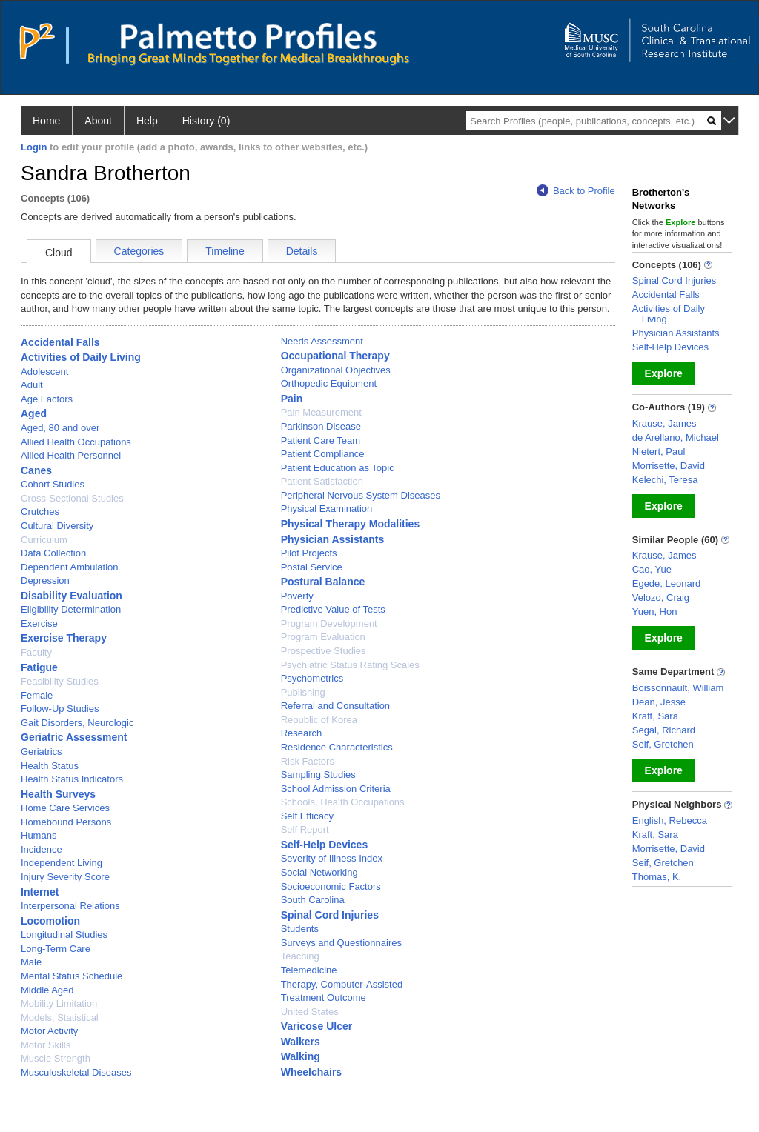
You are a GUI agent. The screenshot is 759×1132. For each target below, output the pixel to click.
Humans (38, 835)
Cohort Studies (52, 484)
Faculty (36, 652)
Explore (664, 373)
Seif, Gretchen (663, 744)
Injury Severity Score (65, 876)
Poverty (297, 596)
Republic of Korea (319, 719)
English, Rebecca (669, 820)
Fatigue (39, 667)
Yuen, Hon (654, 611)
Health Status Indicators (72, 779)
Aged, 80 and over (60, 427)
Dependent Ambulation (70, 567)
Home (46, 121)
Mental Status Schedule (71, 976)
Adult (32, 384)
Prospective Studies (323, 650)
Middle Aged (47, 990)
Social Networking (319, 872)
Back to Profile (576, 190)
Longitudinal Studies (64, 934)
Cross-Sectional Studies (72, 498)
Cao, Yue (652, 569)
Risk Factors (307, 761)
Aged (34, 413)
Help (147, 121)
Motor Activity (49, 1030)
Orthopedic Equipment (329, 383)
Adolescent (44, 371)
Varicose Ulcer (317, 1026)
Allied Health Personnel (71, 455)
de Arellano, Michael (675, 437)
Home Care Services (65, 807)
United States (310, 1011)
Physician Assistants (333, 539)
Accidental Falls (60, 342)
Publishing (303, 692)
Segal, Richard (663, 730)
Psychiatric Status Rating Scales (350, 664)
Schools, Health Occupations (343, 802)
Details (302, 251)
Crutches (40, 511)
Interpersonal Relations (70, 905)
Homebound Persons (66, 822)
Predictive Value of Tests (333, 609)
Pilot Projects (309, 553)
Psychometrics (312, 678)
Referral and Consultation (335, 705)
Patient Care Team (320, 440)
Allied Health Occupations (76, 441)
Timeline (224, 251)
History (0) (206, 121)
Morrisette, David (668, 465)
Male (31, 962)
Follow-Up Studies (60, 708)
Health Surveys (58, 794)
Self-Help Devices (324, 844)
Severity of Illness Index (331, 858)
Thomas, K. (656, 876)
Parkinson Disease (321, 426)
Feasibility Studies (60, 681)
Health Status (50, 765)
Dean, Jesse (659, 702)
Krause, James (664, 423)
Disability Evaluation (71, 596)
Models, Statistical (60, 1017)
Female (37, 695)
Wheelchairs (311, 1072)
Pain (292, 398)
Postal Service (311, 567)
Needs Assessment (322, 341)
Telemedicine (309, 970)
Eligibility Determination (71, 609)
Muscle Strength (55, 1058)
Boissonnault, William (678, 687)
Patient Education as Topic (337, 467)
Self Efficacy (307, 816)
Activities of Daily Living (81, 357)
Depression (45, 580)
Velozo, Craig (660, 597)
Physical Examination (327, 508)
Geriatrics (41, 751)
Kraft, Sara (655, 716)
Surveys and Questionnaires (341, 942)
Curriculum (44, 539)
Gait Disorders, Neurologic (77, 722)
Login (34, 147)
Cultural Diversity (57, 525)
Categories (139, 251)
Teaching (300, 956)
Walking (300, 1056)
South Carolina (313, 899)
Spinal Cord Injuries (330, 915)
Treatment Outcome (323, 997)
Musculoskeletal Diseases (76, 1072)
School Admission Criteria (336, 788)
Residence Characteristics (337, 747)
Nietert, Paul (659, 451)
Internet (40, 892)
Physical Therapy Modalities (350, 524)
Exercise (39, 623)
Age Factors (47, 398)
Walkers (300, 1042)
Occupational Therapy (335, 356)
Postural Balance (323, 581)
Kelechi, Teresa (665, 479)
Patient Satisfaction (322, 481)
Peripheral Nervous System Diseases (360, 495)
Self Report (305, 829)
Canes (36, 470)
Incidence (41, 849)
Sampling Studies (318, 774)
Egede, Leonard (666, 583)
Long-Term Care (55, 948)
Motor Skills (45, 1045)
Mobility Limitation (59, 1003)
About (98, 121)
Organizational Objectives (336, 370)
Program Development (329, 623)
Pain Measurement (321, 412)
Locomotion (50, 921)
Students (300, 928)
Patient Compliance (323, 453)
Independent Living (61, 862)
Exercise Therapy (64, 638)
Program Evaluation (323, 636)
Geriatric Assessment (74, 737)
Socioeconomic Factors (331, 886)
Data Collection (53, 553)
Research (301, 733)
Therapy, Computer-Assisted (342, 984)
